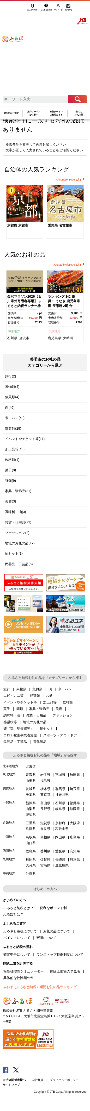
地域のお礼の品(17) (20, 543)
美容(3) (10, 501)
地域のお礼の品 (35, 722)
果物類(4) (12, 387)
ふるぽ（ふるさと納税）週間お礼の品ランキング (40, 987)
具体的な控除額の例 (18, 978)
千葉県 (31, 795)
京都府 (60, 823)
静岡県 (75, 809)
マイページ (59, 9)
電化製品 (40, 742)
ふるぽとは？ (13, 914)
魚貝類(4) (12, 397)
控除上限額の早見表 (65, 971)
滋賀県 (45, 823)
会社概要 (38, 1080)
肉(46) (9, 407)
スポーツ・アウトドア (60, 735)
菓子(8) (10, 470)
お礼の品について (56, 931)
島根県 (45, 837)
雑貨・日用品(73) (18, 522)
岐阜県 (60, 809)
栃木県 (45, 789)
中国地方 (9, 837)
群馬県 (60, 789)
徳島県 (31, 851)
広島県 (75, 837)
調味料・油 (11, 715)
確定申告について (16, 954)
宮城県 (60, 775)
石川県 (12, 338)
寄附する (68, 9)
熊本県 (75, 859)
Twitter (16, 1070)
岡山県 (60, 837)
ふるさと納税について (20, 931)
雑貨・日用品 (36, 715)
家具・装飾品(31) (18, 491)
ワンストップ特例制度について (60, 954)
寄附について (46, 938)
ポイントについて (16, 938)
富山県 (45, 803)
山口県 (31, 843)
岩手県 (45, 775)
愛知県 (31, 814)
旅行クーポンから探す (33, 113)
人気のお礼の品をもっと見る (68, 265)
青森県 (31, 775)
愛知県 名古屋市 (60, 225)
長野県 (45, 809)
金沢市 (24, 338)
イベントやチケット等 (20, 702)
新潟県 (31, 803)
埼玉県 (75, 789)
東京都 (45, 795)
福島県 (45, 781)
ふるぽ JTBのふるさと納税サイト (15, 49)
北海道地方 (10, 766)
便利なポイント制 (53, 908)
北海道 (31, 766)
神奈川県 (62, 795)
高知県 (75, 851)
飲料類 (68, 702)
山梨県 (31, 809)
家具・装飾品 (39, 709)
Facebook (5, 1070)
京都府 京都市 (17, 225)
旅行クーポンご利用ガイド (56, 113)
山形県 (31, 781)
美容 (58, 709)
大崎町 (68, 338)
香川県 (45, 851)
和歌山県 (62, 829)
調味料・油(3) (15, 512)
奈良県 (45, 829)
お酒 (49, 695)
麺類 (19, 709)
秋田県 (75, 775)
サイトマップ (11, 1084)
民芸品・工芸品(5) (19, 564)
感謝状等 (10, 722)
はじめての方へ (33, 9)
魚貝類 (37, 689)
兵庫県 (31, 829)
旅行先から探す (11, 113)
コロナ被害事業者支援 (20, 735)
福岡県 (31, 859)
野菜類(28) (13, 428)
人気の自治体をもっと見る (69, 179)
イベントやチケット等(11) (25, 439)
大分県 (31, 865)
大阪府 (75, 823)
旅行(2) (10, 376)
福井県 (75, 803)
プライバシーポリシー (64, 1080)
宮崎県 (45, 865)
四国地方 (9, 851)
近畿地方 (9, 822)
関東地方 (9, 788)
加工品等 (50, 702)
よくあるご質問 (47, 9)
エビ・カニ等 (13, 695)
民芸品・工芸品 (15, 742)
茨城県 (31, 789)
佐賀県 (45, 859)
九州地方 (54, 331)
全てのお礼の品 (78, 113)
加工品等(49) (14, 449)
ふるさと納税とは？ (18, 908)
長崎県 (60, 859)
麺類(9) (10, 481)
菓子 (6, 709)
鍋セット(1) (14, 553)
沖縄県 (31, 874)
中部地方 (14, 331)
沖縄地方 (9, 873)
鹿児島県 (54, 338)
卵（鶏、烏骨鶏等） (18, 728)
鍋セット (46, 728)
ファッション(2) (17, 533)
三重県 (31, 823)
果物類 (21, 689)
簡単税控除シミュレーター (23, 971)
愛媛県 (60, 851)
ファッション (63, 715)
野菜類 (35, 695)
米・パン (65, 689)
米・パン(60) (14, 418)
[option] (24, 212)
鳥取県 (31, 837)
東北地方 (9, 774)
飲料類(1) (12, 460)
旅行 (6, 689)
